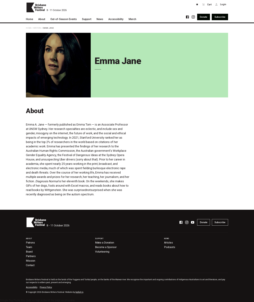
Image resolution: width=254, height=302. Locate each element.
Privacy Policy (46, 287)
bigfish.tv (79, 292)
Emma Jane (48, 28)
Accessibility (31, 287)
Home (29, 28)
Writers (37, 28)
